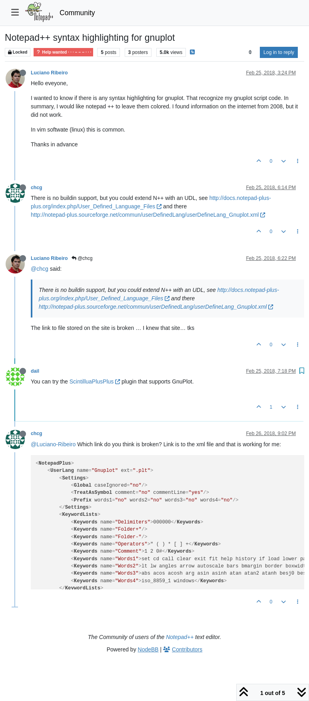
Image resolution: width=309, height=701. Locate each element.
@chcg (82, 258)
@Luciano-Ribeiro (53, 444)
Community (77, 13)
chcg (36, 187)
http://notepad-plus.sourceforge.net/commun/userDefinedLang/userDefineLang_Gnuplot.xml (148, 215)
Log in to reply (278, 52)
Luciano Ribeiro (49, 73)
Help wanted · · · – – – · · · (63, 52)
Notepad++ (179, 637)
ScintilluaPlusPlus (95, 381)
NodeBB (148, 649)
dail (35, 371)
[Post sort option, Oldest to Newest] (250, 52)
